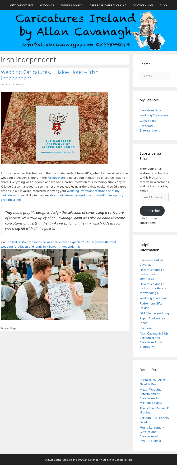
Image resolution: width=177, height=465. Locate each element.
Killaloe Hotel (57, 178)
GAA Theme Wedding (154, 313)
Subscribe (152, 211)
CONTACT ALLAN (143, 5)
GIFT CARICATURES (21, 5)
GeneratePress (123, 459)
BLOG (163, 5)
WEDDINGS (47, 5)
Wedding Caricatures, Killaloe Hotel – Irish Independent (50, 75)
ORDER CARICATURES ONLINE (108, 5)
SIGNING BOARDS (72, 5)
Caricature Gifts (150, 110)
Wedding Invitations (153, 298)
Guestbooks (148, 121)
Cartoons (146, 328)
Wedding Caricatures (154, 115)
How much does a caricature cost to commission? (152, 274)
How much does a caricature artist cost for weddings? (154, 288)
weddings (10, 328)
